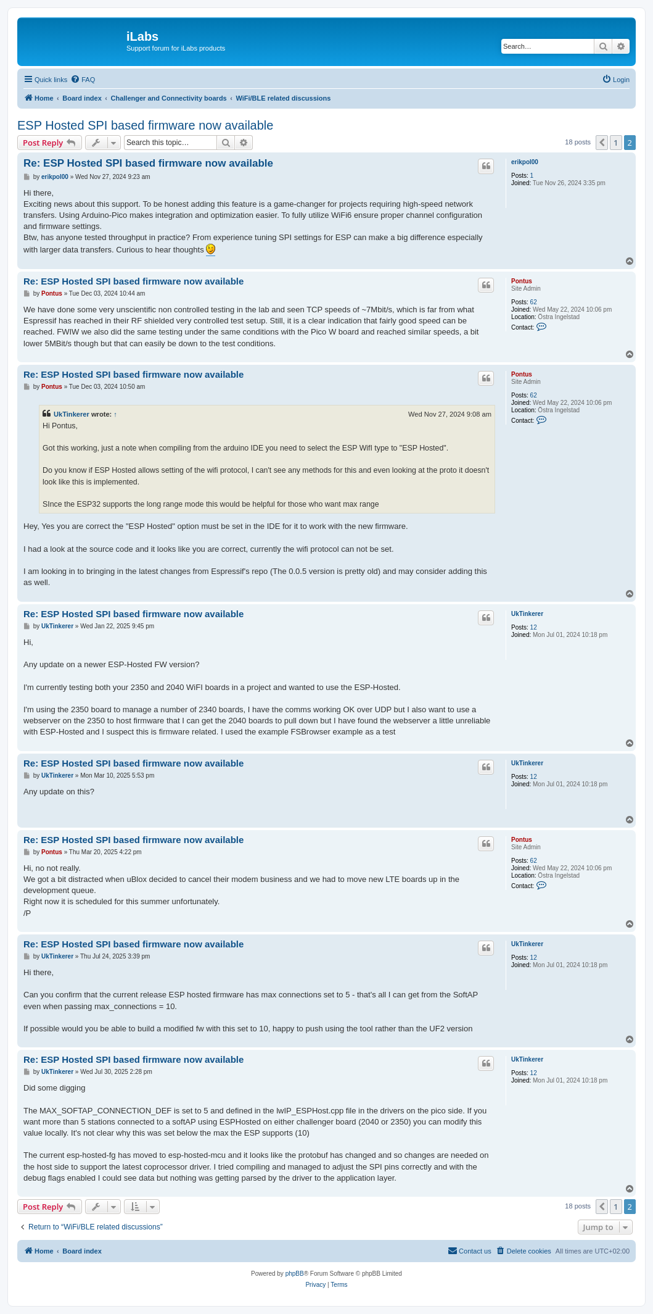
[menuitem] (82, 79)
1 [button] (616, 142)
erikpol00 (524, 162)
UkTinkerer (71, 414)
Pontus (521, 281)
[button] (602, 142)
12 (533, 627)
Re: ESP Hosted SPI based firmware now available (148, 163)
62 (533, 302)
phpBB (294, 1273)
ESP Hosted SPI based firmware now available (145, 125)
